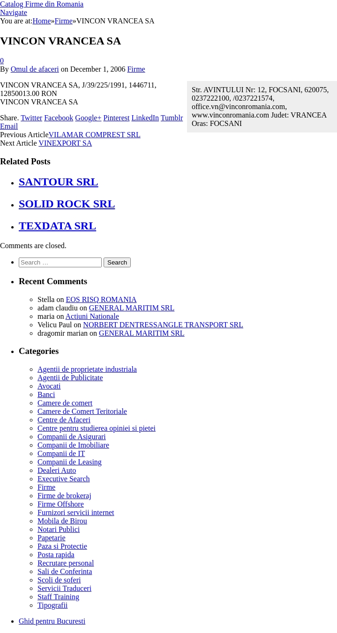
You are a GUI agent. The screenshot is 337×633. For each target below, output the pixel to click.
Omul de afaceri (35, 69)
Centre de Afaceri (63, 420)
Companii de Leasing (69, 462)
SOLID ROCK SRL (67, 204)
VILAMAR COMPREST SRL (95, 135)
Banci (46, 394)
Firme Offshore (60, 504)
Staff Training (58, 597)
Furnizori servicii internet (75, 512)
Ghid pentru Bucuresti (52, 621)
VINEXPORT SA (65, 143)
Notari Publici (58, 529)
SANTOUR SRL (58, 182)
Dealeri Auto (56, 470)
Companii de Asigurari (71, 437)
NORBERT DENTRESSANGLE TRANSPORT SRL (163, 325)
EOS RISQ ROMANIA (101, 299)
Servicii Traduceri (64, 588)
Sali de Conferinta (64, 571)
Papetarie (51, 538)
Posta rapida (56, 555)
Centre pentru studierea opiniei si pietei (96, 428)
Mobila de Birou (62, 521)
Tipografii (52, 605)
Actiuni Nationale (92, 316)
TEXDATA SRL (57, 226)
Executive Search (63, 479)
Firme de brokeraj (64, 496)
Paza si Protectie (62, 546)
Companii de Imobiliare (73, 445)
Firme (136, 69)
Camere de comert (64, 403)
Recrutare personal (65, 563)
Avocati (48, 386)
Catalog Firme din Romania (41, 4)
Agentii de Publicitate (70, 378)
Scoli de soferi (59, 580)
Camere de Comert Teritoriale (82, 411)
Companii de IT (61, 453)
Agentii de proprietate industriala (87, 369)
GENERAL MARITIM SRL (132, 308)
